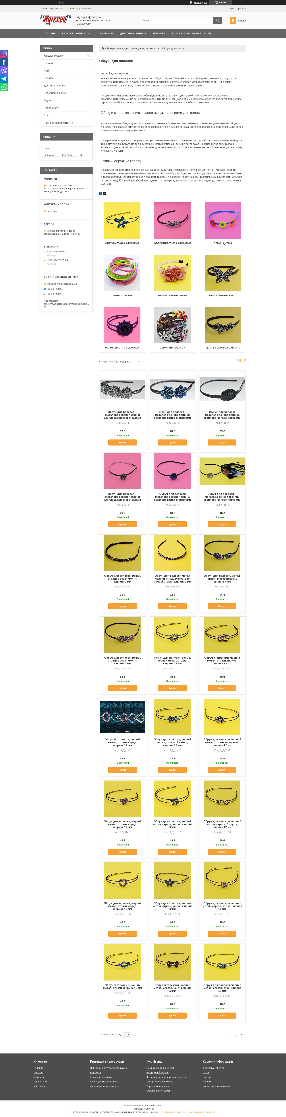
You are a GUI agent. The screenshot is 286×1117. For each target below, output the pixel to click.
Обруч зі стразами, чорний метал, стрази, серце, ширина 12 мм (122, 742)
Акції (46, 70)
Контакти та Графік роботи (191, 33)
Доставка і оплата (133, 33)
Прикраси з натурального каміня (108, 1068)
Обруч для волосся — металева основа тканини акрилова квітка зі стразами (122, 415)
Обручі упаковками (172, 347)
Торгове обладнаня (157, 1086)
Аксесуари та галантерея (104, 1086)
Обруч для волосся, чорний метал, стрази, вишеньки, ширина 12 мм (222, 742)
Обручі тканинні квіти (172, 295)
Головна (49, 33)
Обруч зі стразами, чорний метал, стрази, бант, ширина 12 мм (172, 988)
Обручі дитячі (223, 243)
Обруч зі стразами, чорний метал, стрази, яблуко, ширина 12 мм (222, 660)
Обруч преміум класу (223, 295)
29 (240, 1034)
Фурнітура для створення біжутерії (166, 1077)
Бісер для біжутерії (157, 1072)
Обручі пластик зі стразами (172, 243)
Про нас (48, 78)
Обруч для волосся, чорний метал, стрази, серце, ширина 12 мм (123, 824)
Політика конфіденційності (201, 1112)
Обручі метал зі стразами (122, 243)
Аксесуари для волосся (145, 48)
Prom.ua (160, 1105)
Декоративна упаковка (159, 1081)
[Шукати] (217, 20)
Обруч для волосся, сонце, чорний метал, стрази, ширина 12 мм (172, 660)
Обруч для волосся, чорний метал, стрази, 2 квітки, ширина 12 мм (172, 742)
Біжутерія (95, 1072)
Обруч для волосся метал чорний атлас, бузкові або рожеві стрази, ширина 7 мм (172, 578)
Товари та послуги (118, 48)
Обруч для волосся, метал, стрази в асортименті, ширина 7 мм (122, 578)
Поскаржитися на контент (173, 1112)
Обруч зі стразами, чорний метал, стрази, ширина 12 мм (122, 986)
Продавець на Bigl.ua (143, 1109)
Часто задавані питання (58, 122)
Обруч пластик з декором (122, 347)
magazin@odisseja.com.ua (62, 283)
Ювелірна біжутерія (101, 1077)
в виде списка (244, 361)
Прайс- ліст (40, 1081)
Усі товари (40, 1086)
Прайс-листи (51, 107)
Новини (48, 63)
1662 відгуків (200, 2)
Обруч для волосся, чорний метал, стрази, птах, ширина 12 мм (222, 988)
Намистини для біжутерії (160, 1068)
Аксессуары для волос (103, 1081)
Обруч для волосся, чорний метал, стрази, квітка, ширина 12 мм (172, 824)
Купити (122, 442)
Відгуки (48, 100)
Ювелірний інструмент (159, 1090)
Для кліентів (104, 33)
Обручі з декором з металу (223, 347)
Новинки (159, 33)
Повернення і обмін (55, 93)
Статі (206, 1072)
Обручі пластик (122, 295)
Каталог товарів (73, 33)
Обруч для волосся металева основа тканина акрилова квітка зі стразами (222, 415)
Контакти (39, 1077)
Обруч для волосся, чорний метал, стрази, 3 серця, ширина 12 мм (222, 824)
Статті (47, 115)
